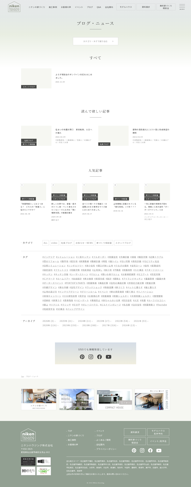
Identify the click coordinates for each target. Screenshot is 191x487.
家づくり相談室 (104, 242)
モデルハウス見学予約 (158, 432)
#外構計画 (124, 257)
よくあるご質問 (103, 439)
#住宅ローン (136, 265)
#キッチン (48, 274)
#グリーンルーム (88, 291)
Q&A (99, 7)
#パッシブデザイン (75, 309)
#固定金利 (48, 270)
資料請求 (134, 432)
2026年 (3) (48, 321)
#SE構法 (60, 309)
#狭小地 (108, 270)
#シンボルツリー (75, 265)
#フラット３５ (61, 270)
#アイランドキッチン (132, 278)
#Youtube (161, 304)
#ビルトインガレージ (110, 304)
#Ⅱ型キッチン (83, 257)
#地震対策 (75, 270)
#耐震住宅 (113, 257)
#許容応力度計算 (135, 283)
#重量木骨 (161, 278)
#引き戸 (76, 304)
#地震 (143, 300)
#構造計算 (103, 283)
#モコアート (143, 274)
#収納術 (46, 300)
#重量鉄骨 (149, 278)
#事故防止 (95, 300)
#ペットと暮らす (134, 287)
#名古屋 (126, 304)
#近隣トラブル (156, 257)
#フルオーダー (99, 257)
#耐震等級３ (149, 304)
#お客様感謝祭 (128, 274)
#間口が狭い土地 (104, 265)
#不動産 (117, 270)
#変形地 (74, 261)
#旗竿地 (64, 261)
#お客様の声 (93, 296)
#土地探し (97, 270)
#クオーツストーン (154, 270)
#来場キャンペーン (52, 296)
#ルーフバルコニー (156, 300)
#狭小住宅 (90, 265)
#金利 (146, 265)
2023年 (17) (103, 321)
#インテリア (49, 257)
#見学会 (82, 296)
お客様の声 (66, 7)
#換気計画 (136, 261)
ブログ (90, 7)
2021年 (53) (140, 321)
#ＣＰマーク (49, 278)
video (54, 242)
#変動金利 (155, 265)
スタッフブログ (123, 242)
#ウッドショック (93, 287)
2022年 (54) (121, 321)
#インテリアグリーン (68, 291)
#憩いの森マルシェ (110, 274)
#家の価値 (88, 278)
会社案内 (109, 7)
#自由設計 (77, 278)
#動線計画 (95, 261)
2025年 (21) (66, 321)
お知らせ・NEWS (84, 242)
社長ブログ (66, 242)
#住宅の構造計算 (117, 283)
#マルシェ (94, 274)
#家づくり (120, 287)
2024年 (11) (84, 321)
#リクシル (54, 304)
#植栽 (133, 257)
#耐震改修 (127, 270)
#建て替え (130, 291)
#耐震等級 (92, 283)
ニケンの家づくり (37, 7)
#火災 (136, 300)
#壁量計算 (150, 283)
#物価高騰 (108, 287)
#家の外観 (63, 287)
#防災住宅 (127, 300)
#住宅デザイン (77, 287)
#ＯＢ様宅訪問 (69, 296)
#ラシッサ (66, 304)
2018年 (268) (89, 325)
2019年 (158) (69, 325)
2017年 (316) (109, 325)
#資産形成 (99, 278)
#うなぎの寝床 (121, 265)
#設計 (109, 278)
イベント (79, 7)
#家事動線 (84, 261)
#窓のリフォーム (51, 261)
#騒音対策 (142, 257)
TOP (70, 430)
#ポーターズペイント (53, 283)
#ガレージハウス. (90, 304)
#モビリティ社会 (151, 261)
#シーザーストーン (79, 274)
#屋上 (45, 304)
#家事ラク (57, 300)
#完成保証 (86, 270)
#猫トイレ (113, 261)
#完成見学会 (49, 309)
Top (22, 376)
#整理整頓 (158, 296)
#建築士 (117, 278)
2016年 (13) (128, 325)
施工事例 (53, 7)
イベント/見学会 (158, 441)
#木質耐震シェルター (140, 296)
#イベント (103, 291)
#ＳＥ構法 (138, 270)
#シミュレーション (65, 257)
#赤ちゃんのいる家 (111, 300)
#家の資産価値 (117, 291)
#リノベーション (145, 291)
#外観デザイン (50, 287)
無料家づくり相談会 (135, 441)
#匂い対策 (125, 261)
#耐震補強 (106, 296)
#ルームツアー (63, 278)
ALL (46, 242)
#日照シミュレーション (54, 265)
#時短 (104, 261)
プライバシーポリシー (106, 449)
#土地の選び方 (50, 291)
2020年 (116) (50, 325)
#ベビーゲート (81, 300)
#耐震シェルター (120, 296)
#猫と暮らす (150, 287)
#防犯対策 (155, 274)
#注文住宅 (136, 304)
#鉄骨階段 (68, 300)
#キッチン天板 (61, 274)
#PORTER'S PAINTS (75, 283)
